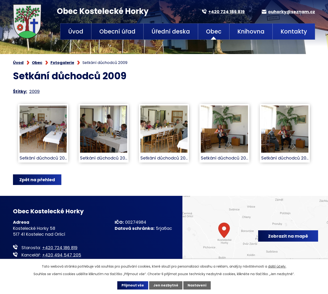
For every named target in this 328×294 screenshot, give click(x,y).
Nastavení (197, 285)
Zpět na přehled (37, 180)
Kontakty (294, 31)
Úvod (75, 31)
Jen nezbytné (165, 285)
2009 (34, 91)
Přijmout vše (133, 285)
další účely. (277, 266)
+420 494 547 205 (61, 255)
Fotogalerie (62, 62)
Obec (213, 31)
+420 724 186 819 (59, 248)
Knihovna (251, 31)
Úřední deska (170, 31)
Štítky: (20, 91)
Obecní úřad (117, 31)
